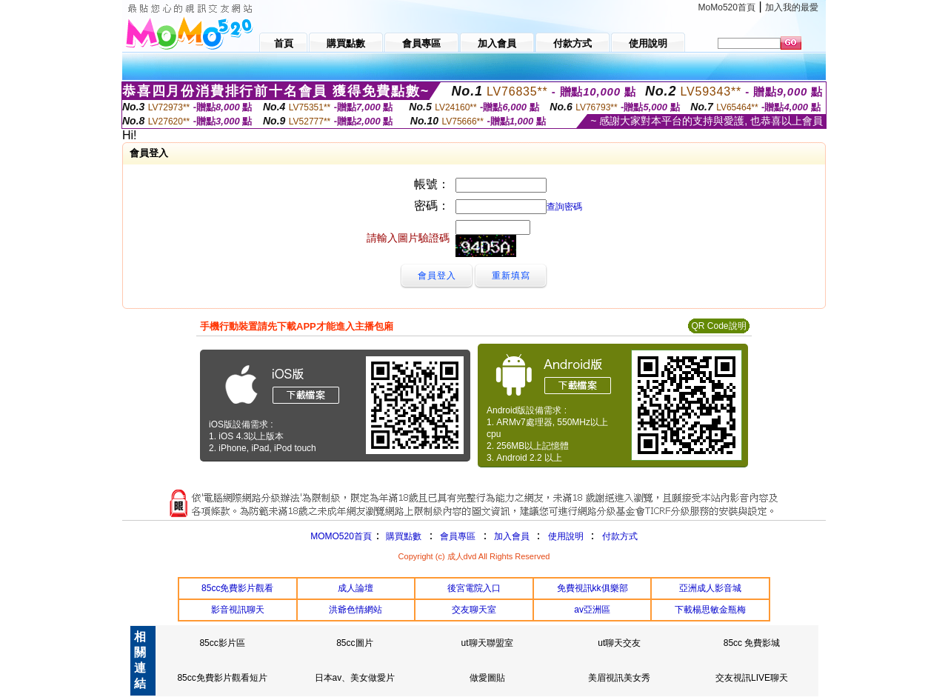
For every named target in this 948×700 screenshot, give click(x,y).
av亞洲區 (592, 609)
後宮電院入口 (474, 588)
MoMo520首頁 (726, 7)
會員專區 (457, 536)
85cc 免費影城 (752, 643)
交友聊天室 (474, 609)
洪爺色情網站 (355, 609)
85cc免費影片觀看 (237, 588)
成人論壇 (355, 588)
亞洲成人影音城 (710, 588)
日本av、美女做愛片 (355, 678)
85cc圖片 (354, 643)
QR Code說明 (718, 326)
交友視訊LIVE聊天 (751, 678)
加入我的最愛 (791, 7)
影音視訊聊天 (237, 609)
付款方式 (620, 536)
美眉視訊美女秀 (619, 678)
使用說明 (566, 536)
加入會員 (512, 536)
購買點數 (402, 536)
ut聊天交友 (619, 643)
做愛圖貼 (487, 678)
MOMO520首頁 (341, 536)
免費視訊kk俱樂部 (592, 588)
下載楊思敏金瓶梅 (710, 609)
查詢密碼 (564, 206)
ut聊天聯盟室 (487, 643)
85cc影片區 (221, 643)
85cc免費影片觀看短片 (222, 678)
